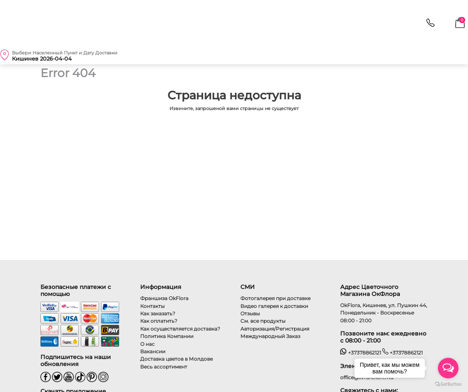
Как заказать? (157, 313)
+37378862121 (360, 353)
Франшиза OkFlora (164, 298)
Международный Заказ (270, 336)
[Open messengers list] (448, 368)
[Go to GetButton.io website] (448, 383)
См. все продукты (262, 321)
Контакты (152, 306)
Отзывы (250, 313)
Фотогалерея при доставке (275, 298)
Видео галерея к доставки (274, 306)
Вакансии (152, 351)
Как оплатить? (158, 321)
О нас (147, 344)
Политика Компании (166, 336)
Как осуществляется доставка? (180, 329)
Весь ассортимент (163, 367)
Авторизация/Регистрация (274, 329)
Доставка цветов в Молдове (176, 359)
